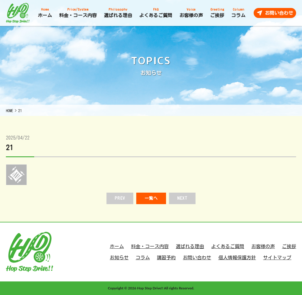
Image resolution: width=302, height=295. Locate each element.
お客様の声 (263, 246)
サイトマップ (277, 257)
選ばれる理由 (190, 246)
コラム (143, 257)
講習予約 (166, 257)
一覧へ (151, 198)
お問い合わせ (197, 257)
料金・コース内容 (150, 246)
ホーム (117, 246)
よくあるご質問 (227, 246)
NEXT (182, 198)
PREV (120, 198)
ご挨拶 (289, 246)
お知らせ (119, 257)
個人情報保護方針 (237, 257)
